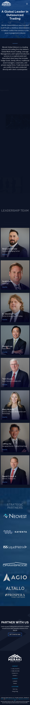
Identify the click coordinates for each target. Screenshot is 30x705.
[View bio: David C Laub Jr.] (15, 470)
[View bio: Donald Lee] (15, 340)
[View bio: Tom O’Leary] (15, 372)
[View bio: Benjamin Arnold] (15, 242)
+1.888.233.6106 (15, 671)
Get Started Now (15, 634)
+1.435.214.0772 (15, 668)
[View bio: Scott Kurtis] (15, 275)
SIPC (6, 699)
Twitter (15, 683)
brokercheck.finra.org (12, 699)
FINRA (2, 699)
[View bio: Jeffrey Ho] (15, 437)
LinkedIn (15, 681)
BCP (15, 700)
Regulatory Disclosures (23, 699)
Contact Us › (15, 673)
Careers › (15, 675)
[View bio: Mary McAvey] (15, 405)
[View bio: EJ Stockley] (15, 307)
